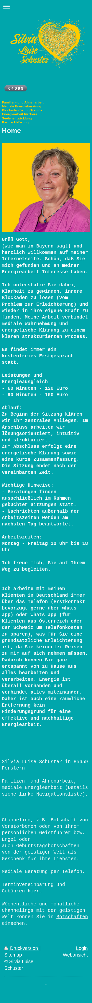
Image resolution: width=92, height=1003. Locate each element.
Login (82, 948)
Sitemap (13, 955)
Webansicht (75, 955)
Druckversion (21, 948)
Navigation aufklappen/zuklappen (46, 6)
